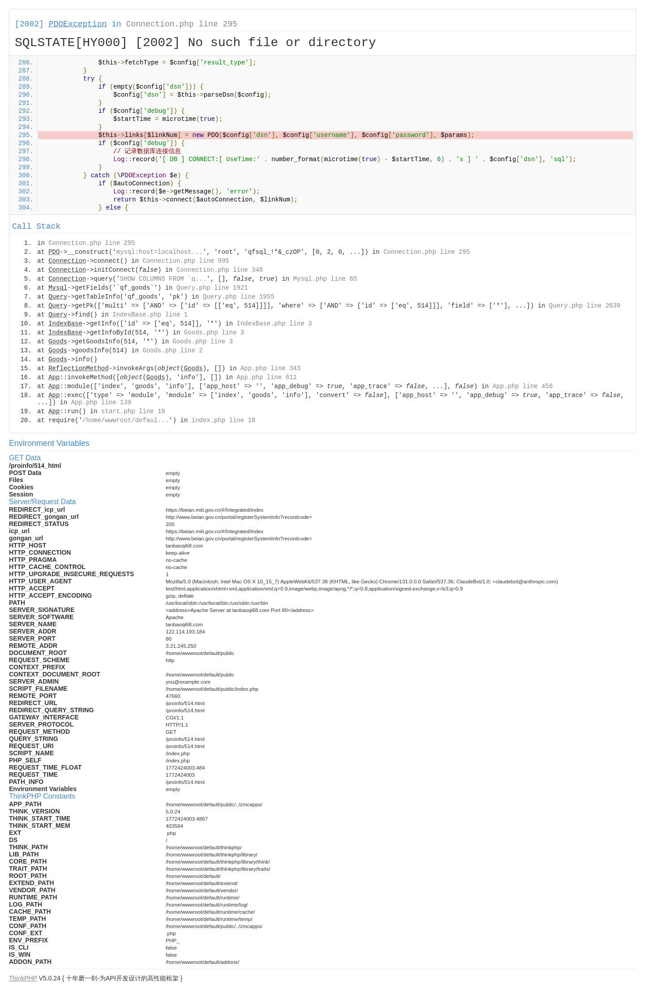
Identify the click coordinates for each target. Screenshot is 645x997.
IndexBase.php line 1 (150, 314)
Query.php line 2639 (585, 305)
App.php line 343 (271, 368)
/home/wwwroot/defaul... (125, 420)
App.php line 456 (523, 386)
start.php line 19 (133, 411)
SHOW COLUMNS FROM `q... (163, 278)
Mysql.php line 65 (325, 278)
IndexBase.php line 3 (274, 323)
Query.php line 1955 (239, 296)
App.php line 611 (266, 377)
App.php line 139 (101, 402)
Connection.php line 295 (181, 24)
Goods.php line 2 (172, 350)
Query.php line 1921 (212, 287)
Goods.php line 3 (214, 332)
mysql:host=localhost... (159, 252)
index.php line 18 (223, 420)
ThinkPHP (23, 978)
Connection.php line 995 (185, 261)
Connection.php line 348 (219, 270)
